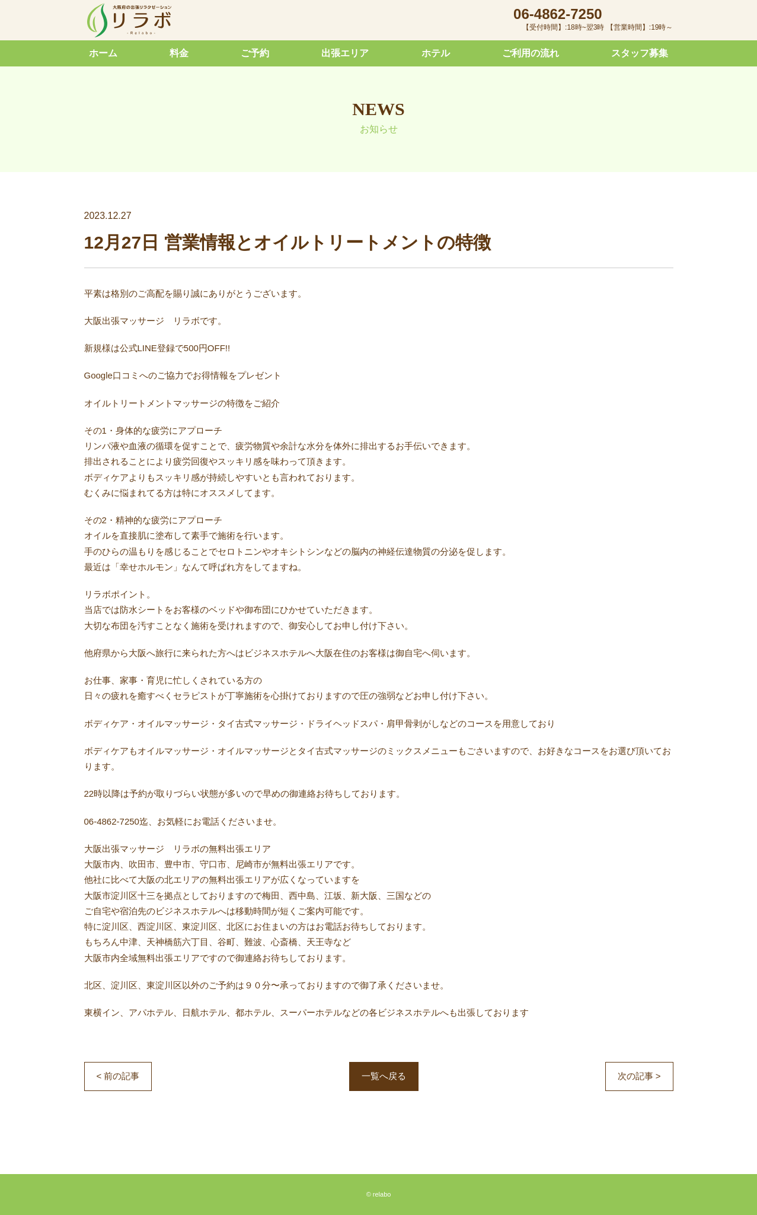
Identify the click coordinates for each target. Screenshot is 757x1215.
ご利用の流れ (530, 53)
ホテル (435, 53)
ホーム (103, 53)
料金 (179, 53)
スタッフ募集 (639, 53)
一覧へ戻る (384, 1076)
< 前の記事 (118, 1076)
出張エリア (345, 53)
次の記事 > (639, 1076)
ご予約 (255, 53)
